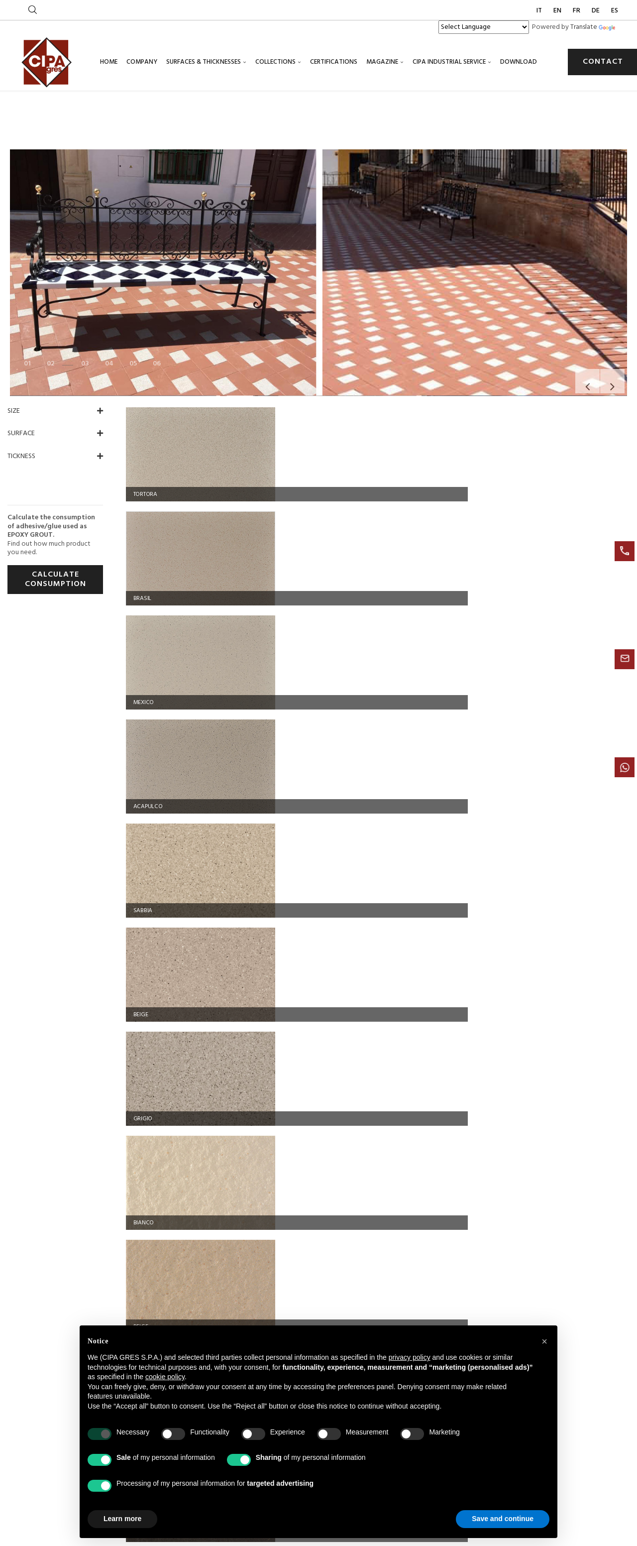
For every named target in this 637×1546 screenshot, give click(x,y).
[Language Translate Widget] (483, 27)
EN (558, 10)
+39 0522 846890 (220, 1127)
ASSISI (471, 860)
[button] (544, 1341)
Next (607, 429)
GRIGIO (144, 756)
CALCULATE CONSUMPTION (55, 633)
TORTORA (147, 548)
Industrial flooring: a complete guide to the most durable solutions (438, 1256)
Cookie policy (295, 1283)
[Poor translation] (36, 1398)
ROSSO (144, 860)
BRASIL (308, 548)
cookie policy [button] (165, 1377)
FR (577, 10)
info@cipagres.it (218, 1153)
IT (539, 10)
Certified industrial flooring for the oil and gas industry (255, 1256)
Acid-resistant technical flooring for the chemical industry (328, 1241)
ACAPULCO (149, 652)
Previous (571, 429)
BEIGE (470, 652)
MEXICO (473, 548)
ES (614, 10)
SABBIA (308, 652)
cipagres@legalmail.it (518, 1310)
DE (596, 10)
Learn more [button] (122, 1519)
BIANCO (309, 756)
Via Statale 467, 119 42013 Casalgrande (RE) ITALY (237, 1096)
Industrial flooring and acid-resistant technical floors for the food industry (129, 1241)
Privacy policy (342, 1283)
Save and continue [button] (502, 1519)
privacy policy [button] (409, 1357)
